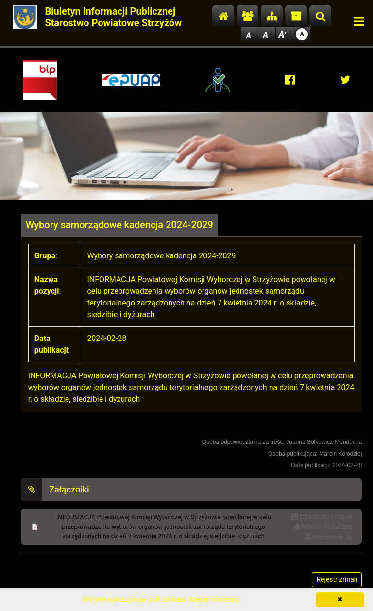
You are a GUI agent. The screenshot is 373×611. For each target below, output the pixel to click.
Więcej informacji (214, 599)
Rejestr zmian (336, 579)
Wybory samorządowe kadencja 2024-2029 (119, 225)
